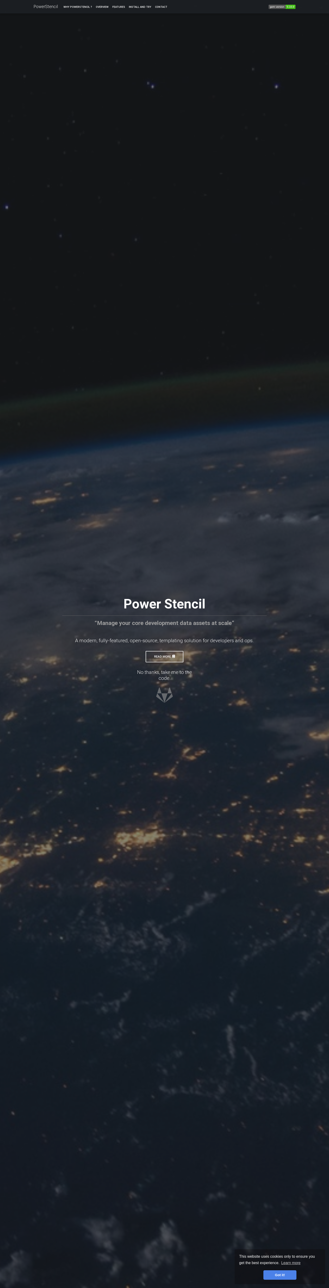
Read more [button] (164, 657)
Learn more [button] (291, 1263)
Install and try (140, 7)
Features (118, 7)
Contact (161, 7)
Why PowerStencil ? (77, 7)
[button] (164, 700)
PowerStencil (46, 7)
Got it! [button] (280, 1275)
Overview (102, 7)
